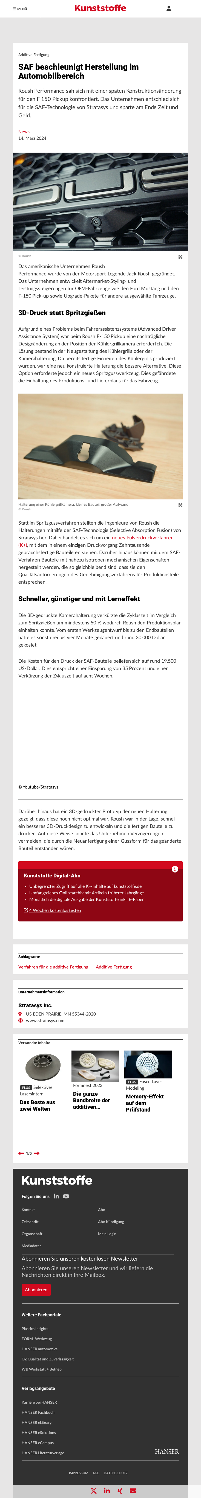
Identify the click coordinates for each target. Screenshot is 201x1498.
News (24, 132)
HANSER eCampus (38, 1443)
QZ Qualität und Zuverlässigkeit (48, 1359)
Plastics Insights (35, 1329)
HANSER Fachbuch (38, 1413)
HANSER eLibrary (36, 1423)
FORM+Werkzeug (37, 1339)
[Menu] (20, 9)
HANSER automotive (40, 1349)
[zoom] (180, 257)
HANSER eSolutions (39, 1433)
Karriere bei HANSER (39, 1402)
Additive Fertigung (114, 967)
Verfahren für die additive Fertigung (53, 967)
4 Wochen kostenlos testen (52, 910)
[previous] (21, 1154)
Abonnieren (36, 1290)
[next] (36, 1154)
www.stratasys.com (45, 1021)
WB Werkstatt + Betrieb (42, 1369)
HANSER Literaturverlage (43, 1453)
